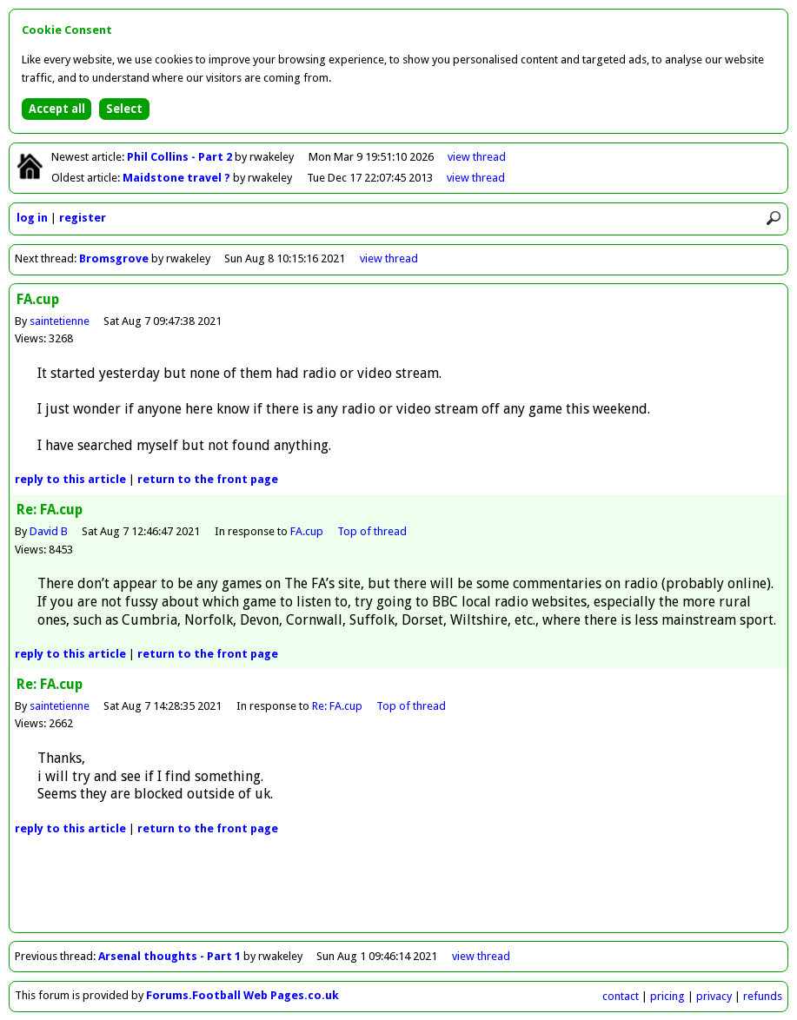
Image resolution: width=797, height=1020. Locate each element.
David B (49, 531)
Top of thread (372, 531)
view (477, 156)
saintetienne (60, 321)
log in (32, 217)
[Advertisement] (399, 893)
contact (620, 996)
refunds (762, 996)
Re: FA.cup (337, 705)
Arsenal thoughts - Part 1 (169, 956)
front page (207, 479)
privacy (714, 996)
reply (70, 479)
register (82, 217)
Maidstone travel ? (178, 177)
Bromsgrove (114, 258)
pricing (667, 996)
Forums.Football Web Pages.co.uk (242, 995)
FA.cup (306, 531)
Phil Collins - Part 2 (181, 156)
